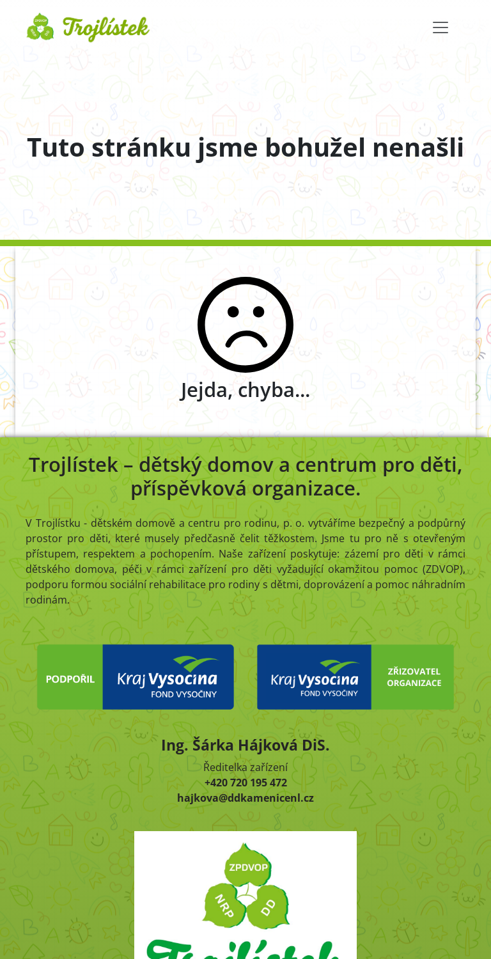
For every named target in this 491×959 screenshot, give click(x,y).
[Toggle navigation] (440, 27)
